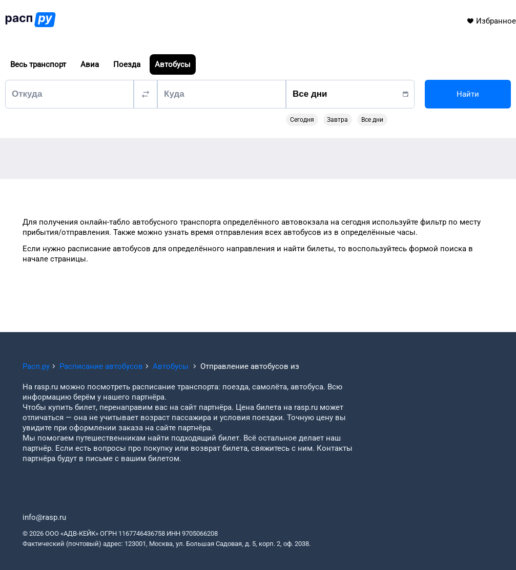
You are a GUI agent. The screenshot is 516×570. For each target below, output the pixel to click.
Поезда (126, 64)
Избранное (491, 21)
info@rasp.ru (44, 517)
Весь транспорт (38, 64)
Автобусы (173, 64)
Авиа (89, 64)
